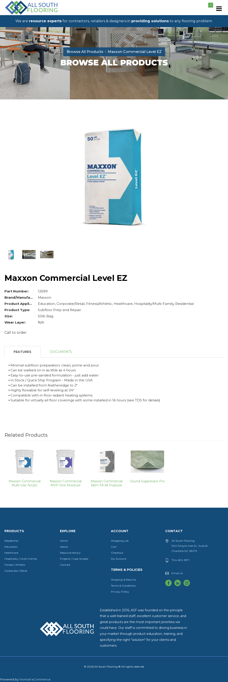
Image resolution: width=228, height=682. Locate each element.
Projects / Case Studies (74, 558)
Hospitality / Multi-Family (20, 558)
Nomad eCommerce (35, 679)
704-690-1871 (180, 560)
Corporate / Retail (15, 570)
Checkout (117, 552)
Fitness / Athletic (14, 564)
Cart (114, 546)
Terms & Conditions (123, 585)
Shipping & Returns (123, 579)
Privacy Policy (120, 591)
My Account (118, 558)
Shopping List (120, 540)
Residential (11, 540)
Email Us (177, 573)
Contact (65, 564)
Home (64, 540)
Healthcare (11, 552)
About (64, 546)
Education (11, 546)
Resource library (70, 552)
